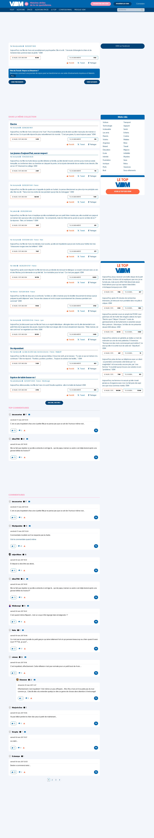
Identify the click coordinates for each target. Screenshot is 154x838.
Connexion (140, 4)
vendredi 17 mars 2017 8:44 (19, 420)
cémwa (15, 657)
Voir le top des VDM (122, 191)
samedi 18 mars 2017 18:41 (18, 611)
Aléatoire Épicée (42, 10)
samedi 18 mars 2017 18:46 (18, 636)
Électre (13, 124)
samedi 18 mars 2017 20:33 (18, 762)
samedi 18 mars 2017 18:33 (18, 444)
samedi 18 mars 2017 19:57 (18, 737)
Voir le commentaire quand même (23, 539)
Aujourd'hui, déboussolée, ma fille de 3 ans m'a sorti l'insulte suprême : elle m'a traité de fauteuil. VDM (48, 385)
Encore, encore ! (54, 403)
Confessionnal (65, 10)
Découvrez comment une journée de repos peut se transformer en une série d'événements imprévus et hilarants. (52, 73)
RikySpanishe (17, 526)
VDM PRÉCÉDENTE (17, 82)
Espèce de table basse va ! (23, 378)
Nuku (14, 630)
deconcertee (17, 415)
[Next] (59, 780)
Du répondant (17, 348)
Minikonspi (16, 606)
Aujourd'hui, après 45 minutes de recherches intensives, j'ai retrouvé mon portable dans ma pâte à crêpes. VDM (122, 300)
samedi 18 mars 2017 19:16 (18, 662)
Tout (12, 10)
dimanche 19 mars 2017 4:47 (27, 685)
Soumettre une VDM (100, 4)
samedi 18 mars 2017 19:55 (18, 713)
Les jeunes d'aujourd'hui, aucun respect (28, 153)
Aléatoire (21, 10)
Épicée (29, 10)
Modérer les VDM (122, 4)
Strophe (15, 732)
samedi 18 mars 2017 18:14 (18, 560)
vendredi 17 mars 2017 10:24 (19, 531)
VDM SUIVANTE (92, 82)
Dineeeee (23, 680)
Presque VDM (79, 10)
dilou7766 (16, 439)
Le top (53, 10)
